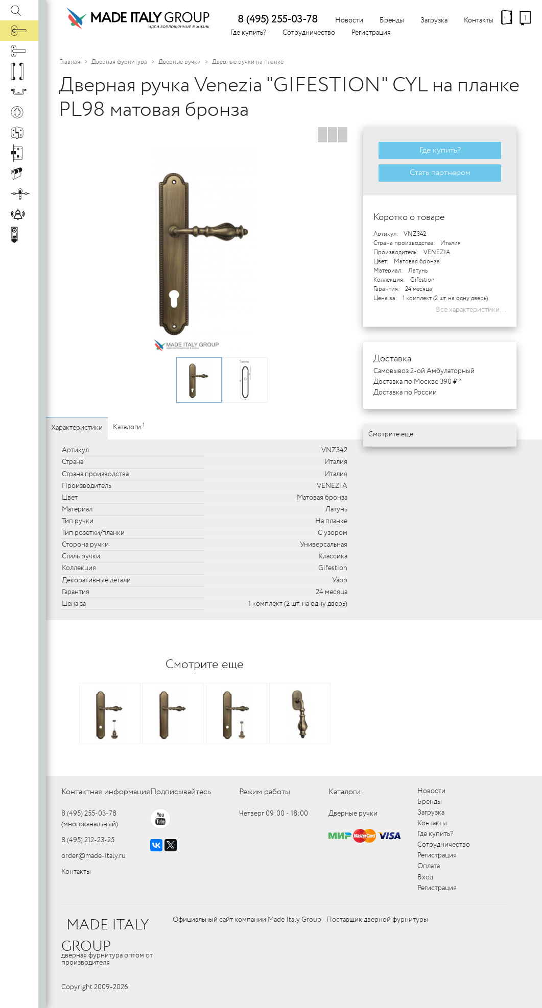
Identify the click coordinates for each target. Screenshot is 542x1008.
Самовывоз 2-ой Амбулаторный (424, 371)
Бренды (392, 20)
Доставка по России (405, 392)
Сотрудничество (308, 33)
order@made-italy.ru (93, 856)
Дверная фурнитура (119, 62)
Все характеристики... (471, 310)
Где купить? (248, 33)
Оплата (428, 866)
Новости (349, 20)
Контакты (478, 20)
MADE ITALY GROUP (105, 936)
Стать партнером (440, 173)
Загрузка (433, 20)
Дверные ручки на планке (248, 62)
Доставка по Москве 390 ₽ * (417, 382)
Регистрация (371, 33)
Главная (69, 62)
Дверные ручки (179, 62)
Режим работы (264, 792)
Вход (425, 877)
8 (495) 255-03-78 (278, 19)
